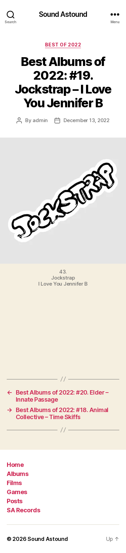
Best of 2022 (63, 44)
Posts (15, 501)
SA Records (23, 510)
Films (14, 482)
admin (40, 120)
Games (17, 491)
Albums (17, 473)
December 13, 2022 (87, 120)
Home (15, 464)
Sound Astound (63, 14)
